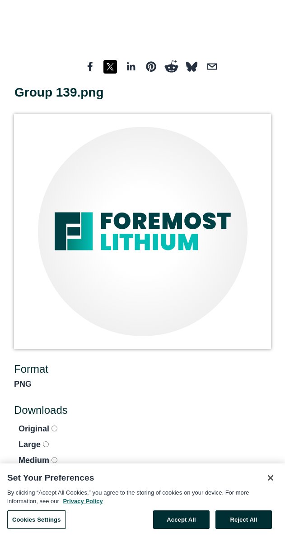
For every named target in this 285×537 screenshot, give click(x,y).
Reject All (243, 521)
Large (34, 444)
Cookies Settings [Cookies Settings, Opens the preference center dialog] (36, 521)
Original (38, 428)
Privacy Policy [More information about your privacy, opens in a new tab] (83, 503)
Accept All (181, 521)
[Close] (270, 480)
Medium (38, 460)
